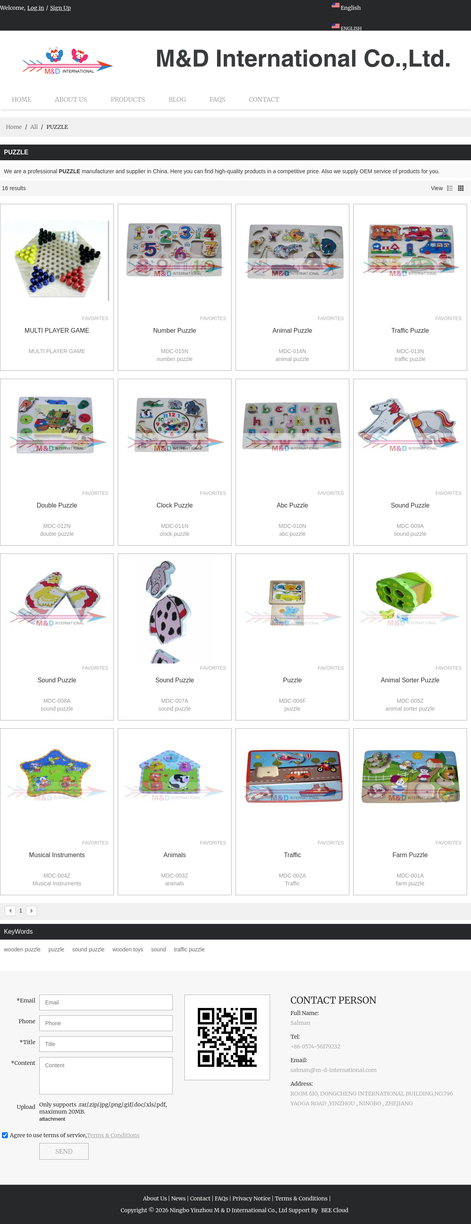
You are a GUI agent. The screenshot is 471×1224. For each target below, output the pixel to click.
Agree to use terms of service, (75, 1135)
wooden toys (127, 949)
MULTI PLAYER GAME (57, 330)
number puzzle (174, 330)
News (178, 1198)
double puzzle (57, 505)
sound (158, 949)
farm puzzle (410, 855)
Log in (35, 7)
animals (175, 855)
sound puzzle (410, 505)
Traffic (292, 855)
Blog (177, 99)
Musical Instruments (57, 855)
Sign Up (60, 7)
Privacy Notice (251, 1198)
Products (128, 99)
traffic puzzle (410, 330)
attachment (52, 1119)
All (34, 126)
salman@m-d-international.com (333, 1070)
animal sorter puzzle (410, 680)
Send (64, 1151)
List (450, 188)
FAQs (217, 99)
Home (21, 99)
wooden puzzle (22, 949)
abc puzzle (292, 505)
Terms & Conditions (113, 1135)
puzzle (292, 680)
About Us (71, 99)
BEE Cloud (334, 1210)
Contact (264, 99)
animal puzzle (292, 330)
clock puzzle (175, 505)
